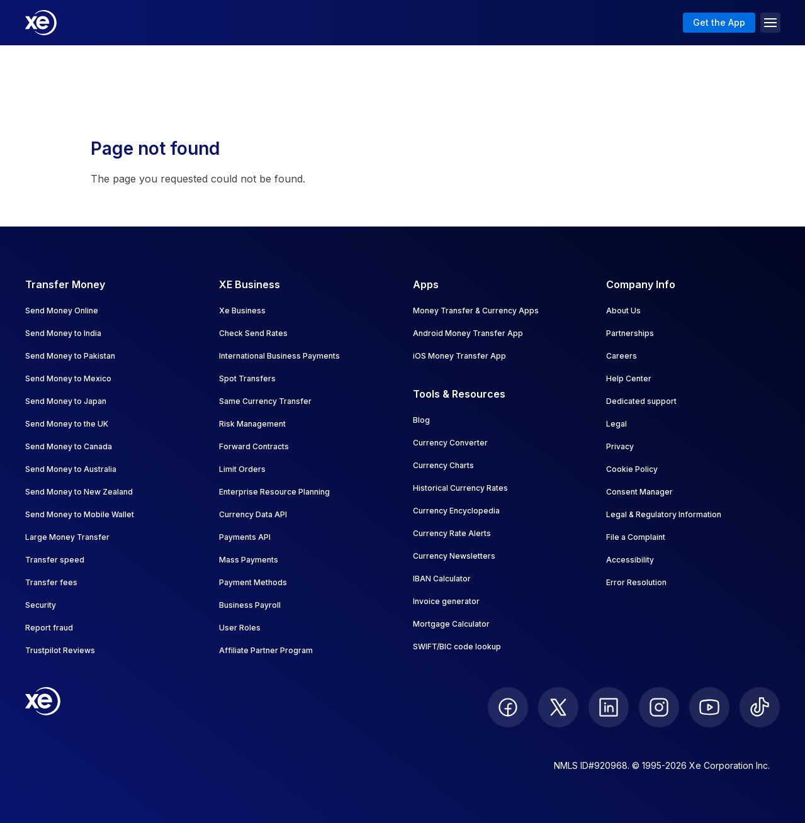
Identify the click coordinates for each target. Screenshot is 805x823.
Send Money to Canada (68, 446)
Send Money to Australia (70, 469)
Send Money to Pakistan (70, 356)
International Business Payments (279, 356)
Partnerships (630, 333)
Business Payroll (250, 605)
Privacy (620, 446)
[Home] (41, 22)
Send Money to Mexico (68, 378)
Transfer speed (54, 559)
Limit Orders (242, 469)
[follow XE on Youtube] (709, 707)
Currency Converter (450, 442)
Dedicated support (641, 401)
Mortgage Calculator (451, 624)
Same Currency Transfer (265, 401)
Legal (616, 423)
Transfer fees (51, 582)
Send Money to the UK (66, 423)
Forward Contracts (254, 446)
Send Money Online (61, 310)
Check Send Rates (253, 333)
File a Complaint (635, 537)
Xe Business (242, 310)
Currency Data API (253, 514)
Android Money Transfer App (468, 333)
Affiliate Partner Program (266, 650)
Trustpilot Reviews (60, 650)
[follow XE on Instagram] (659, 707)
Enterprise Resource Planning (274, 491)
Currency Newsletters (454, 556)
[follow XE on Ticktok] (760, 707)
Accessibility (630, 559)
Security (40, 605)
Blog (421, 420)
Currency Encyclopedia (456, 510)
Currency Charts (443, 465)
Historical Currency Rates (460, 488)
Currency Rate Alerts (452, 533)
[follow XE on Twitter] (558, 707)
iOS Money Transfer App (459, 356)
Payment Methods (253, 582)
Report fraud (49, 627)
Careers (621, 356)
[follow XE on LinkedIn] (608, 707)
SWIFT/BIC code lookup (457, 646)
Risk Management (252, 423)
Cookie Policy (632, 469)
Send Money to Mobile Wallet (79, 514)
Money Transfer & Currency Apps (476, 310)
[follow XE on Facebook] (508, 707)
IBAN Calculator (442, 578)
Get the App (719, 22)
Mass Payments (248, 559)
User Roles (240, 627)
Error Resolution (636, 582)
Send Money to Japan (65, 401)
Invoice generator (446, 601)
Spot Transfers (247, 378)
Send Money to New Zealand (79, 491)
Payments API (245, 537)
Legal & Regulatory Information (663, 514)
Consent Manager (639, 491)
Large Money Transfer (67, 537)
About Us (623, 310)
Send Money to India (63, 333)
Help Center (628, 378)
